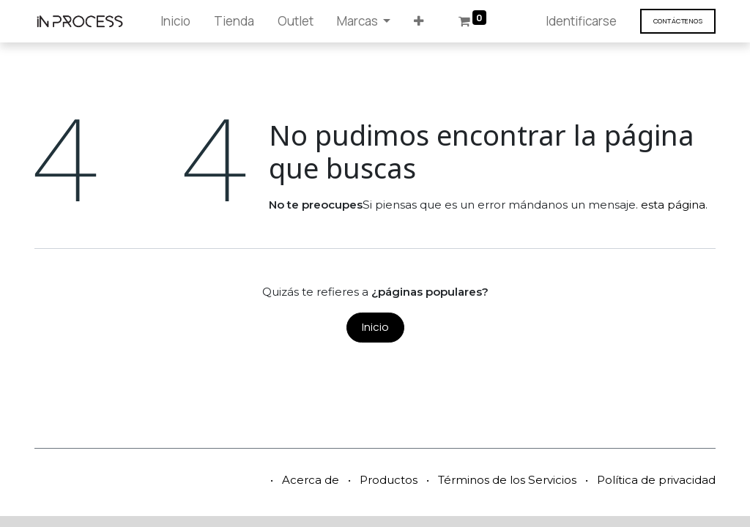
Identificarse (581, 20)
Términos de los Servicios (507, 480)
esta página (673, 205)
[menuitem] (175, 21)
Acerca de (310, 480)
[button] (418, 21)
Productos (388, 480)
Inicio (375, 326)
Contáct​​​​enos (677, 21)
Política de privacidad (656, 480)
